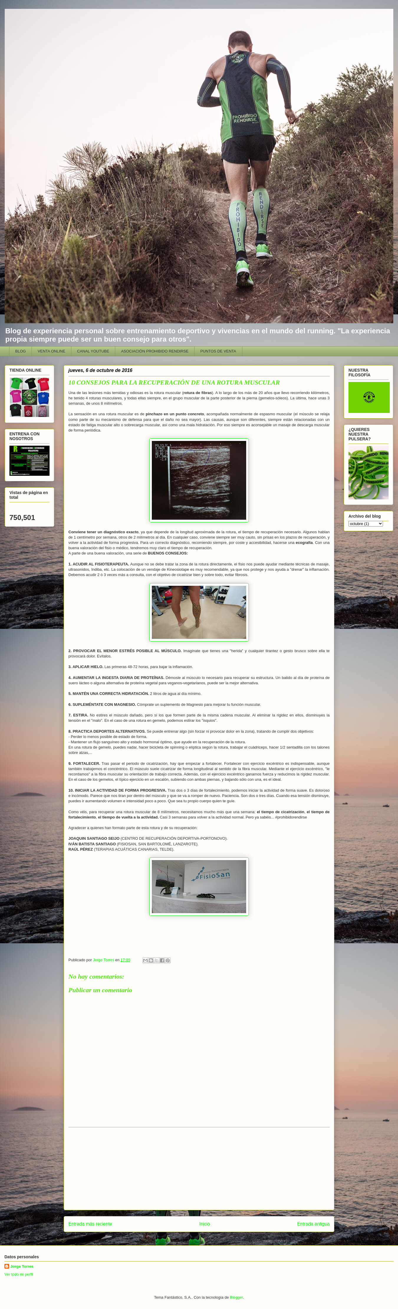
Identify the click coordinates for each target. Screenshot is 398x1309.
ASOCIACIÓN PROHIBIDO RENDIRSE (154, 351)
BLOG (20, 351)
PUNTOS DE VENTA (218, 351)
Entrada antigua (313, 1223)
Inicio (204, 1223)
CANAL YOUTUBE (93, 351)
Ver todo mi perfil (18, 1274)
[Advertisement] (199, 1168)
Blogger (236, 1297)
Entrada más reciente (90, 1223)
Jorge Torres (22, 1266)
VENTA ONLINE (51, 351)
